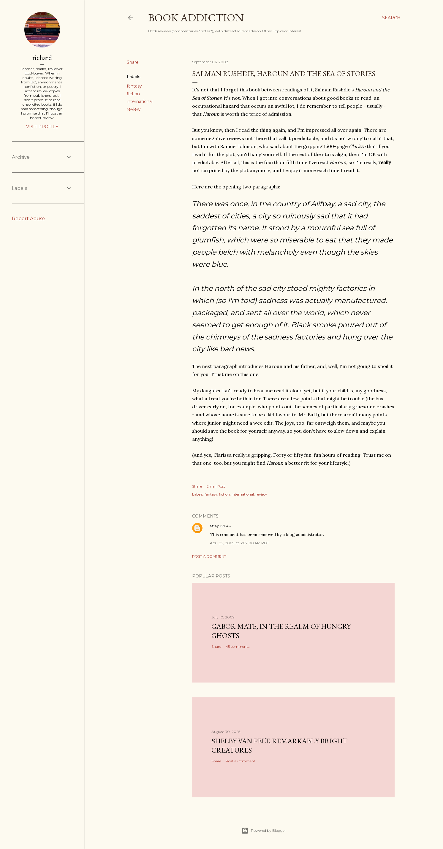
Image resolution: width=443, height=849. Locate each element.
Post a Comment (209, 556)
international (140, 101)
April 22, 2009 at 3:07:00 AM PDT (239, 543)
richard (42, 57)
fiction (133, 93)
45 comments (237, 646)
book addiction (196, 18)
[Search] (391, 18)
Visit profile (42, 126)
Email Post (215, 486)
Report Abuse (28, 218)
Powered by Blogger (263, 830)
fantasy (134, 86)
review (133, 109)
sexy (214, 525)
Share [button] (133, 62)
